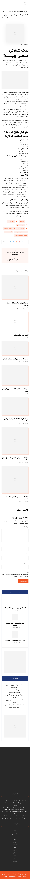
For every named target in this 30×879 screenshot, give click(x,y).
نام (27, 545)
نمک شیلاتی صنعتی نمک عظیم (21, 235)
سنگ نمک (25, 92)
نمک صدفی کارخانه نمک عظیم (13, 214)
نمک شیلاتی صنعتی (8, 232)
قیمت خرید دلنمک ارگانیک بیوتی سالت (14, 701)
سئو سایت (17, 874)
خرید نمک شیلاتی (20, 228)
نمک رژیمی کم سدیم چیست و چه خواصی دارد (14, 686)
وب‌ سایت (25, 563)
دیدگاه (26, 527)
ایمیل (27, 554)
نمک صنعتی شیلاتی (23, 362)
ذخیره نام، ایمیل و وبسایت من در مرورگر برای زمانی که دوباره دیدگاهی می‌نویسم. (15, 575)
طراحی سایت (24, 874)
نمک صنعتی (24, 394)
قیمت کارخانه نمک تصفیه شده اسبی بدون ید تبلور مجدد (14, 706)
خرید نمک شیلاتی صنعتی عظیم (21, 232)
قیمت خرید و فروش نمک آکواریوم (15, 640)
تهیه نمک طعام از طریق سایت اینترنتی (15, 624)
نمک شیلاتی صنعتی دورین (21, 308)
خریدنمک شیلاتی (20, 225)
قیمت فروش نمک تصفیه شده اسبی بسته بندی (14, 816)
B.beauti (22, 221)
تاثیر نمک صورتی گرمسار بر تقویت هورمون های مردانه (14, 819)
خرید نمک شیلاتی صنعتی (9, 228)
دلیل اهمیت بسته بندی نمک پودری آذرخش (14, 696)
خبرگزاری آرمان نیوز (16, 876)
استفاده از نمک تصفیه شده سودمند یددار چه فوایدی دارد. (14, 691)
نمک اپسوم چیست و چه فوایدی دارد (15, 608)
